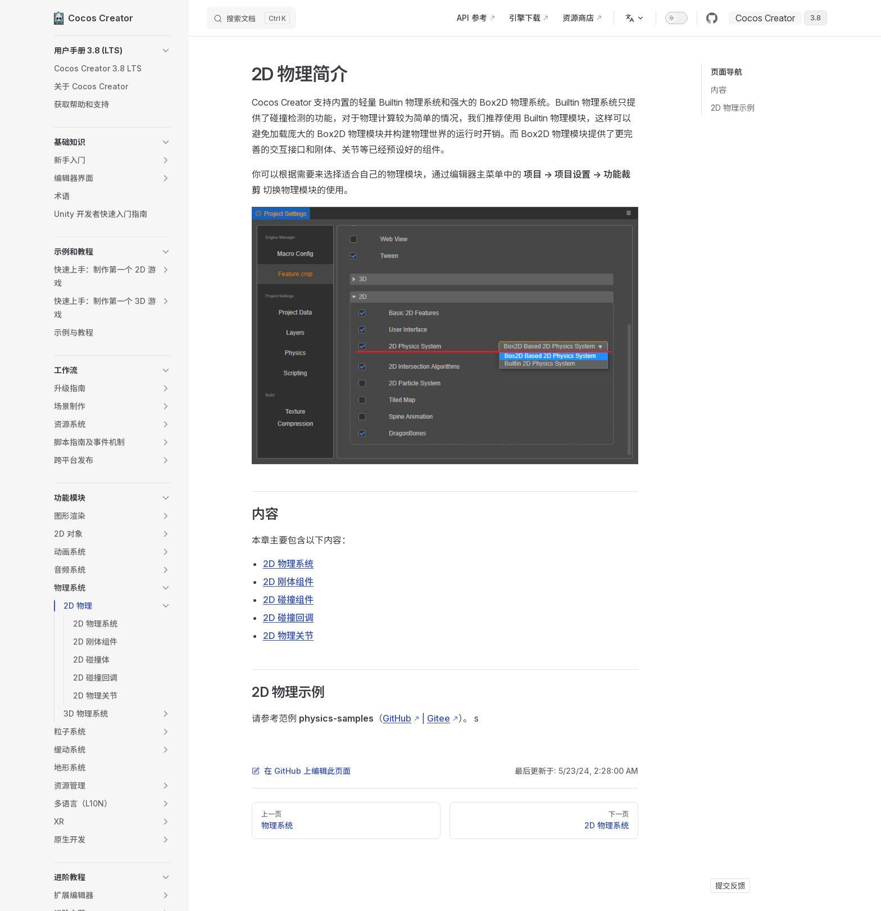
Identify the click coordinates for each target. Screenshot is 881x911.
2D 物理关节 (288, 635)
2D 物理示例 (733, 107)
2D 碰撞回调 (288, 617)
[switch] (676, 18)
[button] (112, 51)
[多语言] (635, 18)
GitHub (397, 718)
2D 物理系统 (288, 563)
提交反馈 (730, 885)
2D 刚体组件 (288, 581)
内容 (718, 89)
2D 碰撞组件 (288, 599)
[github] (712, 18)
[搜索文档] (251, 18)
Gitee (438, 718)
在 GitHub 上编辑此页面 (301, 771)
